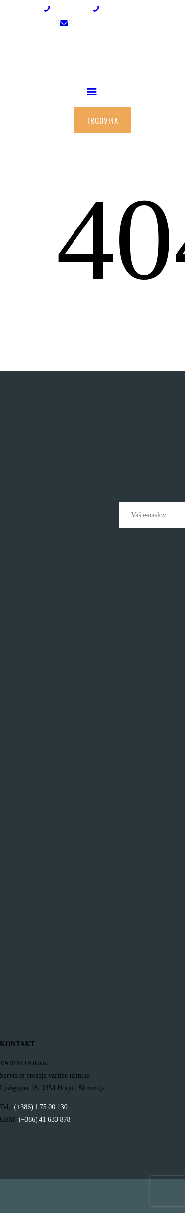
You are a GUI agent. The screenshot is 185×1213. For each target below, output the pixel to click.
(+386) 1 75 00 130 (41, 1107)
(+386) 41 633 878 (45, 1119)
